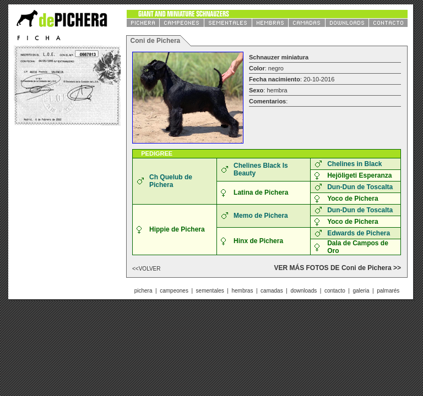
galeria (360, 291)
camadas (272, 291)
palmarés (388, 291)
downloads (303, 291)
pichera (143, 291)
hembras (242, 291)
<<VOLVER (146, 269)
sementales (210, 291)
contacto (334, 291)
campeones (174, 291)
